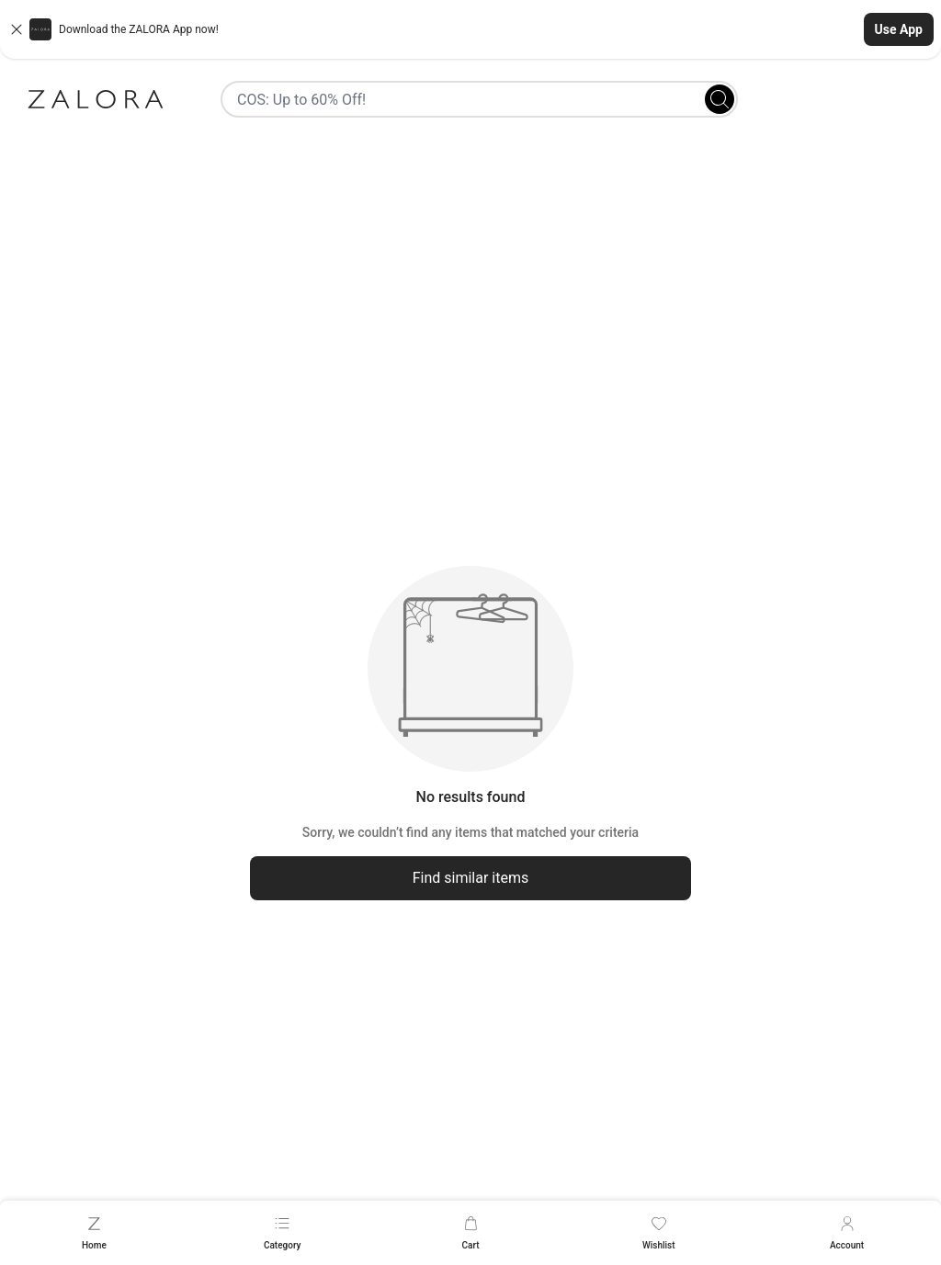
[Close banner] (16, 29)
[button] (470, 29)
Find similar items (471, 878)
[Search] (719, 99)
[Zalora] (95, 99)
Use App (899, 29)
